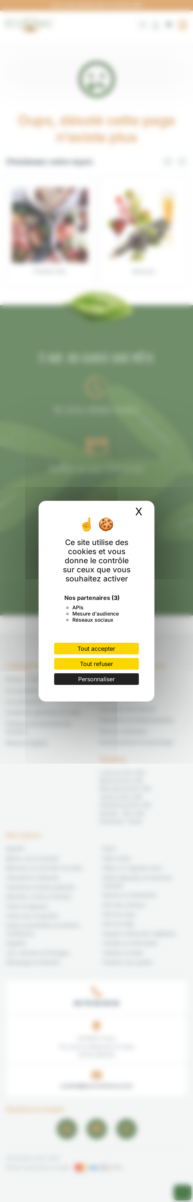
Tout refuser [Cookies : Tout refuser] (96, 663)
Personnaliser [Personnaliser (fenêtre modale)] (96, 679)
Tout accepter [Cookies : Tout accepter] (96, 648)
